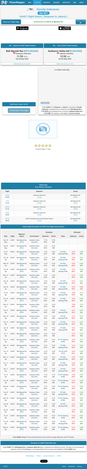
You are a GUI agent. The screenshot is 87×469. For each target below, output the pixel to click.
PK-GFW (63, 281)
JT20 (7, 201)
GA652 (7, 195)
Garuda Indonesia (48, 9)
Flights (39, 456)
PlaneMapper (30, 456)
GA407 (59, 456)
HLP (39, 221)
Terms (65, 466)
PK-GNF (63, 316)
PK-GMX (63, 328)
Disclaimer (72, 466)
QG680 (7, 207)
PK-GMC (63, 287)
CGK (39, 197)
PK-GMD (63, 269)
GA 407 (43, 13)
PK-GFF (60, 339)
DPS (75, 197)
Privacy (80, 466)
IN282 (7, 213)
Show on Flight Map (11, 22)
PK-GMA (63, 257)
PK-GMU (63, 252)
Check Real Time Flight (19, 110)
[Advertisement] (43, 36)
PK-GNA (63, 369)
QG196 (7, 218)
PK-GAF (61, 351)
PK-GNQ (63, 322)
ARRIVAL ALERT (80, 22)
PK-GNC (63, 310)
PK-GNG (63, 345)
